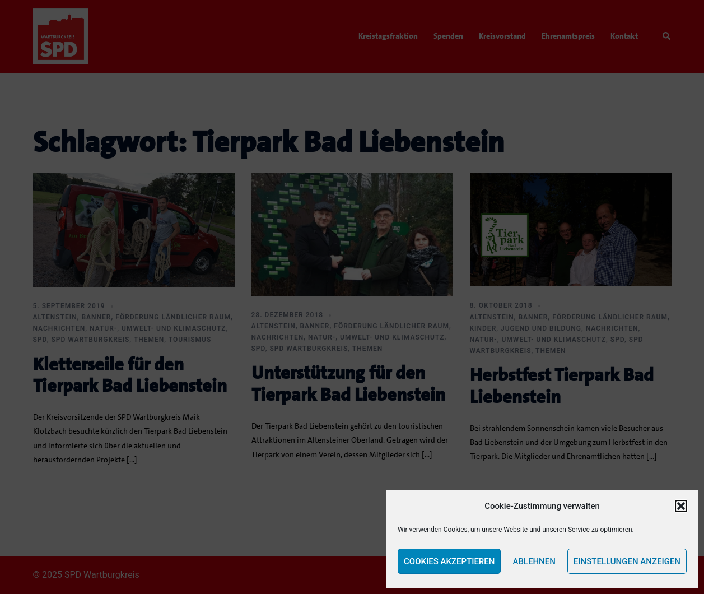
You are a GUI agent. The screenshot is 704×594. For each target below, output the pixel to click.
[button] (681, 506)
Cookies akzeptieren (449, 561)
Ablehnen (533, 561)
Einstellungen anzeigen (627, 561)
